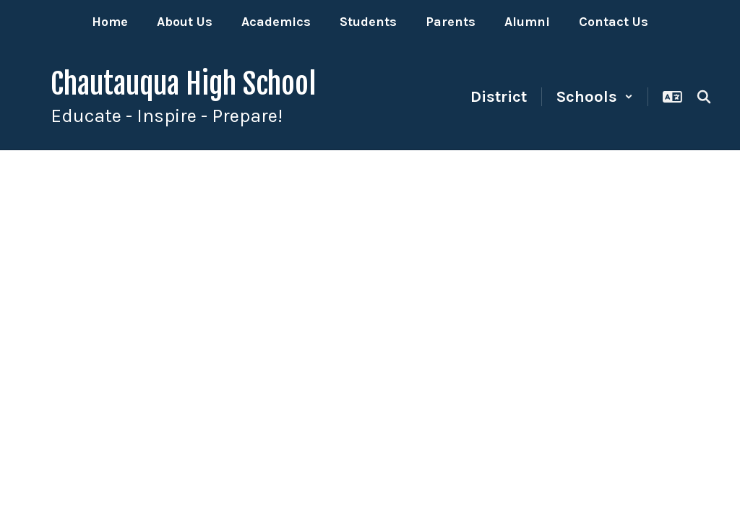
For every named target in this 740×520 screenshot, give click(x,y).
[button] (594, 96)
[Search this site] (704, 97)
